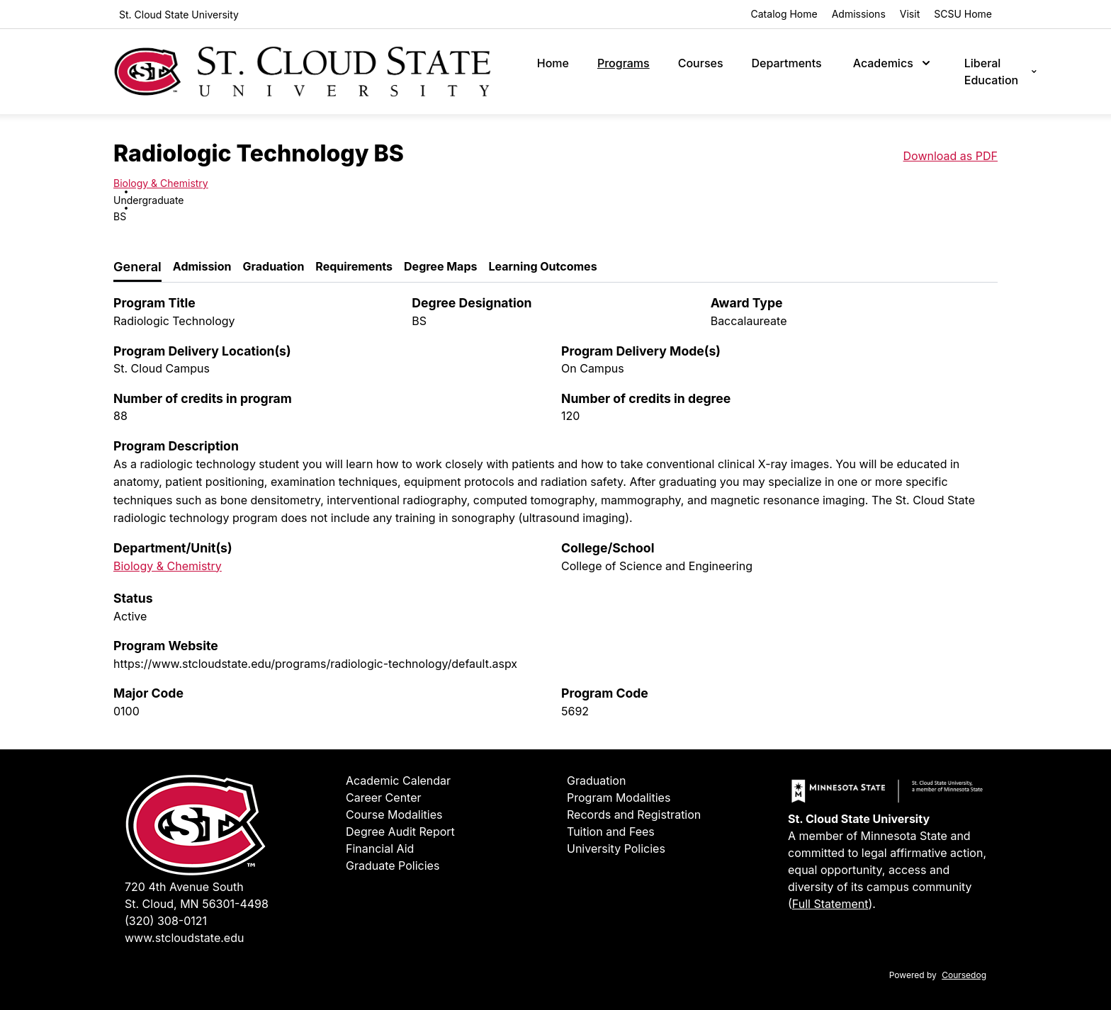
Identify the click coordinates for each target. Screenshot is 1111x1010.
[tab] (137, 267)
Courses (700, 63)
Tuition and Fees (611, 831)
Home (553, 63)
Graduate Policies (392, 865)
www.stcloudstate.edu (184, 938)
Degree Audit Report (400, 831)
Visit (910, 14)
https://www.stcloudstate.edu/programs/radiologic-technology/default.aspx (315, 664)
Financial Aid (380, 848)
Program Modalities (618, 797)
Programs (623, 63)
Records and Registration (634, 814)
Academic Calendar (398, 780)
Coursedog (964, 975)
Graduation (596, 780)
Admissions (859, 14)
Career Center (384, 797)
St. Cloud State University (179, 14)
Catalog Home (784, 14)
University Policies (616, 848)
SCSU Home (963, 14)
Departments (787, 63)
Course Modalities (394, 814)
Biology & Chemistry (160, 183)
